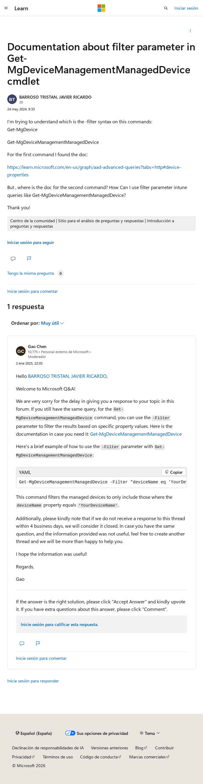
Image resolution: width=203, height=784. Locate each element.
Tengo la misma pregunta (30, 273)
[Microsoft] (101, 8)
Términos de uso (58, 757)
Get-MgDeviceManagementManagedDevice (136, 434)
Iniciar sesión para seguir (30, 242)
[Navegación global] (6, 8)
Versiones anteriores (109, 748)
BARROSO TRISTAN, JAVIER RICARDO (55, 97)
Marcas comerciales (147, 757)
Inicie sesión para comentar (32, 291)
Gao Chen (37, 346)
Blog (139, 748)
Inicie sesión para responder (33, 681)
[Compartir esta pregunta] (190, 31)
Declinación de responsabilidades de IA (48, 748)
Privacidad (21, 757)
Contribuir (164, 748)
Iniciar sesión (186, 8)
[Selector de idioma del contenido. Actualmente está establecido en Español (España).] (34, 733)
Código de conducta (99, 757)
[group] (101, 482)
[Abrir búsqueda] (166, 8)
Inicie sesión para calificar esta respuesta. (59, 624)
